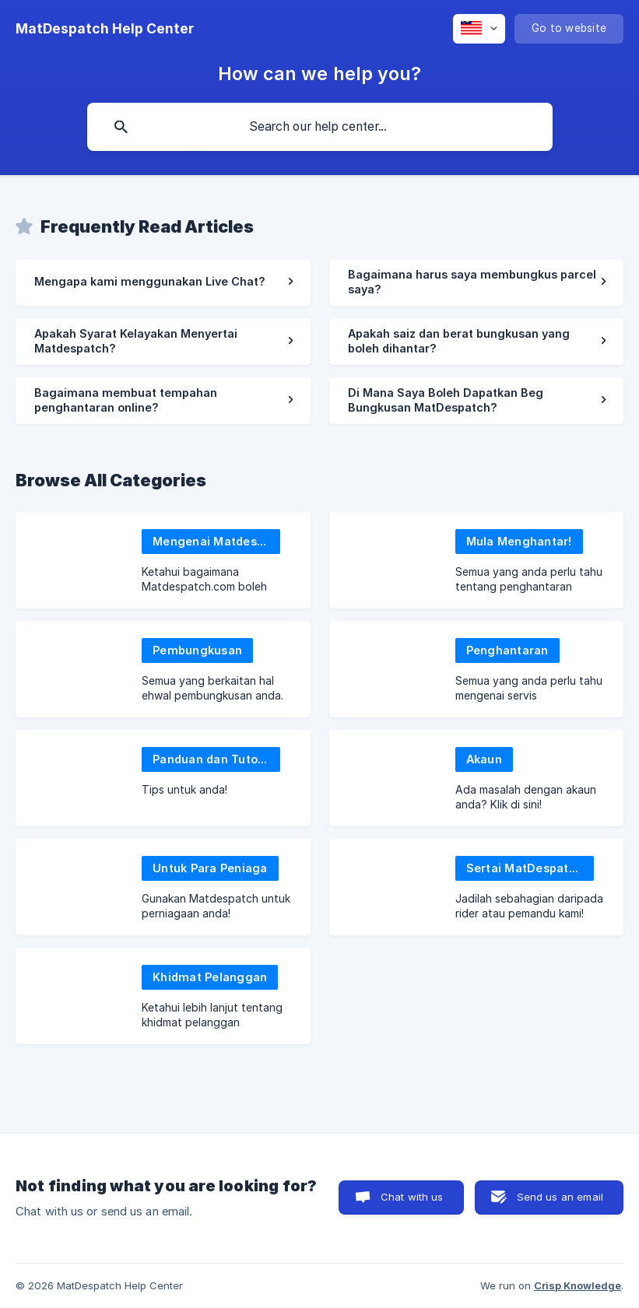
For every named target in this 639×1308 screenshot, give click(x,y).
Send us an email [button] (560, 1197)
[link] (163, 282)
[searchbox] (320, 127)
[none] (105, 29)
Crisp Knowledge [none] (577, 1285)
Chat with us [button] (412, 1197)
